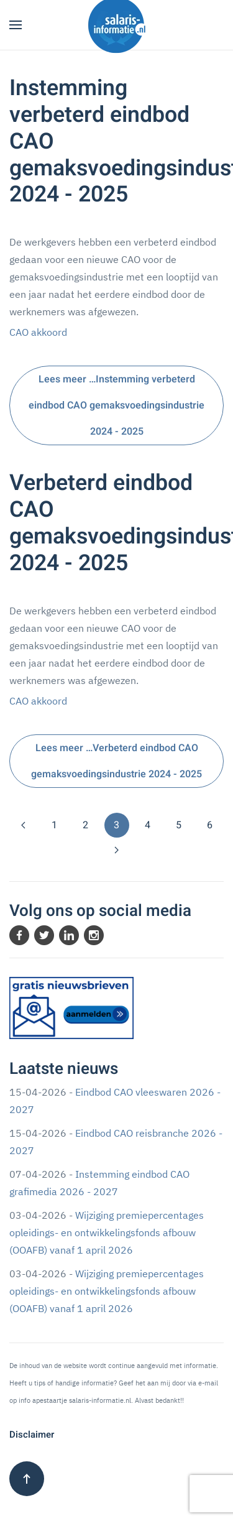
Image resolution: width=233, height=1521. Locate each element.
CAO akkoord (38, 332)
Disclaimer (31, 1434)
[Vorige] (23, 825)
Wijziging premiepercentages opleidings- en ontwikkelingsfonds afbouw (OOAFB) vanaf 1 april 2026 (106, 1232)
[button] (15, 25)
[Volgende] (116, 850)
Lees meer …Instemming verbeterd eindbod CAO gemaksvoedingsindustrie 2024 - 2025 (116, 405)
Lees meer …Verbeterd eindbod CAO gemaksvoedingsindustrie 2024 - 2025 (116, 761)
